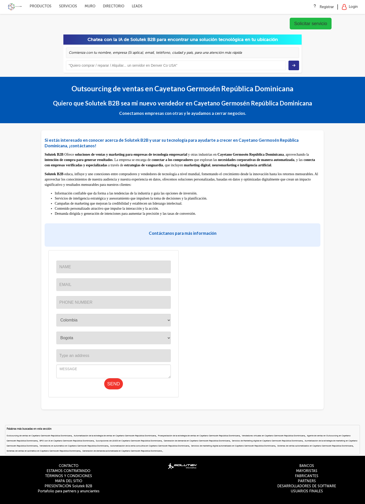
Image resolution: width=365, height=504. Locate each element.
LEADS (137, 6)
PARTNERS (307, 481)
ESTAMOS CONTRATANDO (68, 471)
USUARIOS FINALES (307, 491)
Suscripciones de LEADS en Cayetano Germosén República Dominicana (129, 441)
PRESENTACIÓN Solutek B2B (68, 486)
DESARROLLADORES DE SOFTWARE (306, 486)
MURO (90, 6)
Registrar (327, 7)
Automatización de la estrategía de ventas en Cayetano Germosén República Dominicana (115, 436)
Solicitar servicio (310, 23)
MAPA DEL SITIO (68, 481)
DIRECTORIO (113, 6)
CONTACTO (68, 466)
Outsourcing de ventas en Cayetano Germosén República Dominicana (39, 436)
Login (350, 7)
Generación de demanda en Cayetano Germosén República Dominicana (197, 441)
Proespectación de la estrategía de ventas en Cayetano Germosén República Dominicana (199, 436)
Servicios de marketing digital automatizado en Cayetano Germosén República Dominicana (233, 446)
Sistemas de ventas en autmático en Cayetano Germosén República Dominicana (43, 451)
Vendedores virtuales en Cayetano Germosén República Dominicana (273, 436)
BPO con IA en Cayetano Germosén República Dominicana (67, 441)
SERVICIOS (68, 6)
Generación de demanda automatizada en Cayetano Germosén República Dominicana (122, 451)
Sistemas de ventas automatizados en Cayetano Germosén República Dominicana (315, 446)
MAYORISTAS (306, 471)
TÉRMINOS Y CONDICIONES (68, 476)
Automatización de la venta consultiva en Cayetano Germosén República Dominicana (149, 446)
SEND (113, 383)
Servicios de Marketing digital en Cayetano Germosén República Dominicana (267, 441)
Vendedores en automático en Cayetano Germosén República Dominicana (74, 446)
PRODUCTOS (40, 6)
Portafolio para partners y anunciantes (68, 491)
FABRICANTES (306, 476)
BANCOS (306, 466)
